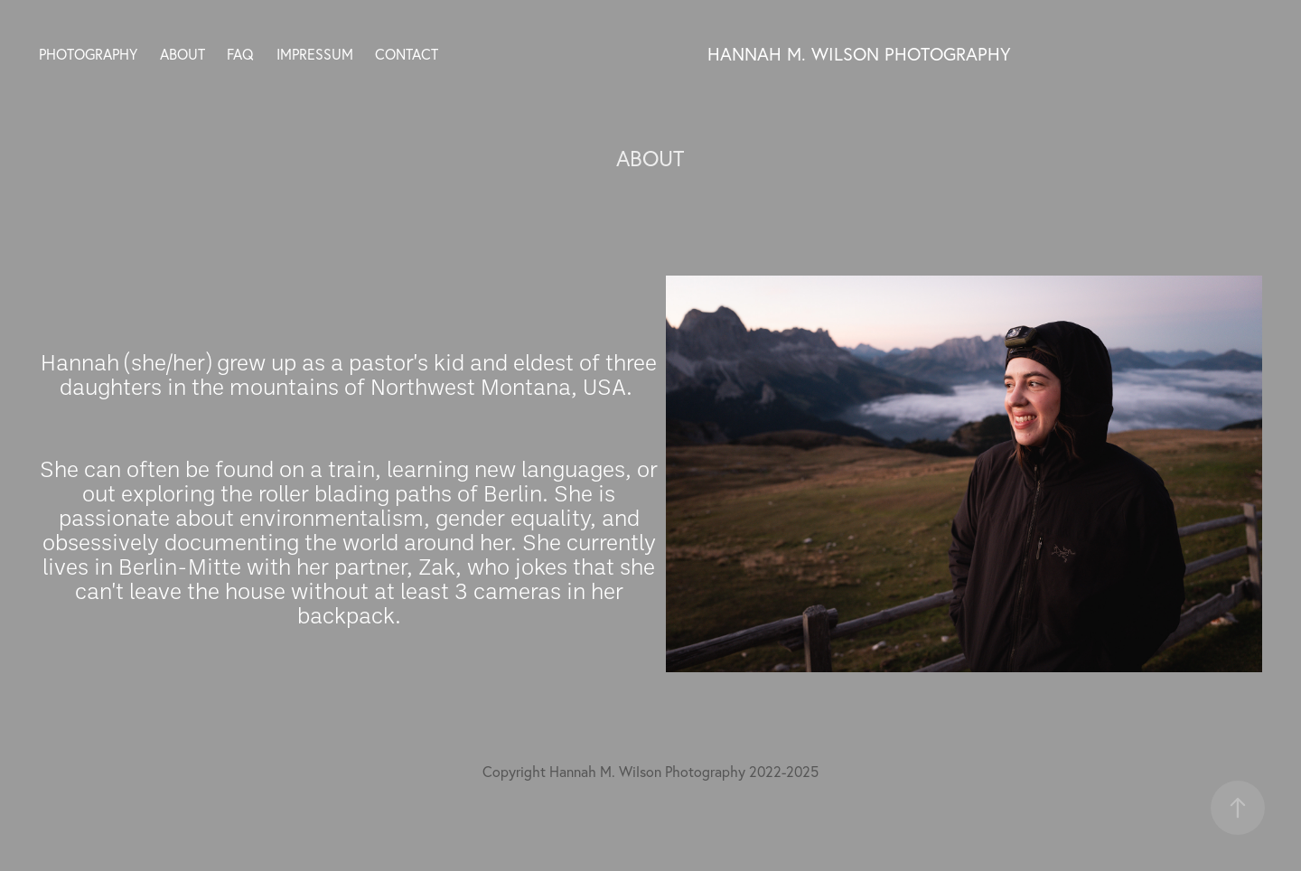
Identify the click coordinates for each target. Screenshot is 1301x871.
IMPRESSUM (314, 54)
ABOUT (182, 54)
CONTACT (406, 54)
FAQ (240, 54)
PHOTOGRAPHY (88, 54)
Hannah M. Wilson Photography (859, 53)
